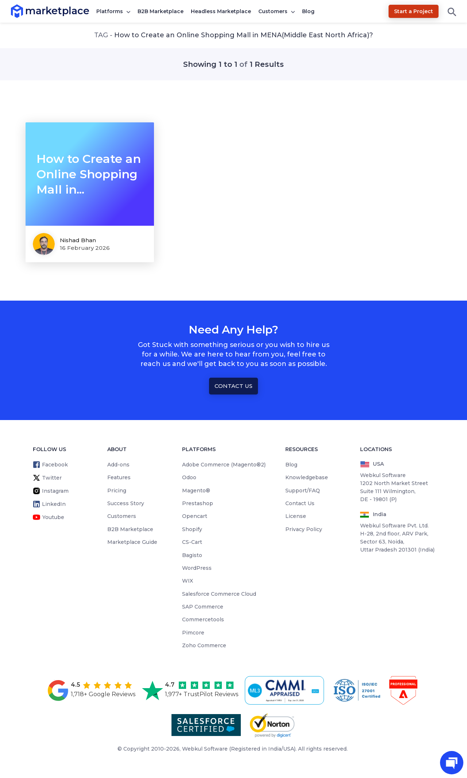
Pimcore (193, 632)
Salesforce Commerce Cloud (219, 594)
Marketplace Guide (132, 542)
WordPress (197, 568)
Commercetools (203, 619)
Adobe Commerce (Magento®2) (224, 464)
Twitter (52, 477)
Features (119, 477)
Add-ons (118, 464)
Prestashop (197, 503)
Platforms (109, 11)
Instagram (55, 491)
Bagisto (192, 555)
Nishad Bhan (78, 240)
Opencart (194, 516)
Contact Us (233, 385)
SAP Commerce (202, 606)
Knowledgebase (306, 477)
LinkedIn (54, 504)
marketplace (25, 11)
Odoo (189, 477)
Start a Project (413, 11)
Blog (308, 11)
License (295, 516)
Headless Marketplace (221, 11)
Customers (272, 11)
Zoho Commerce (204, 645)
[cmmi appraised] (286, 690)
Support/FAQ (302, 490)
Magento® (196, 490)
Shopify (192, 529)
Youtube (53, 517)
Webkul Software (205, 748)
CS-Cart (192, 542)
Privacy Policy (303, 529)
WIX (187, 580)
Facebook (55, 464)
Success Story (125, 503)
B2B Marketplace (161, 11)
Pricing (116, 490)
